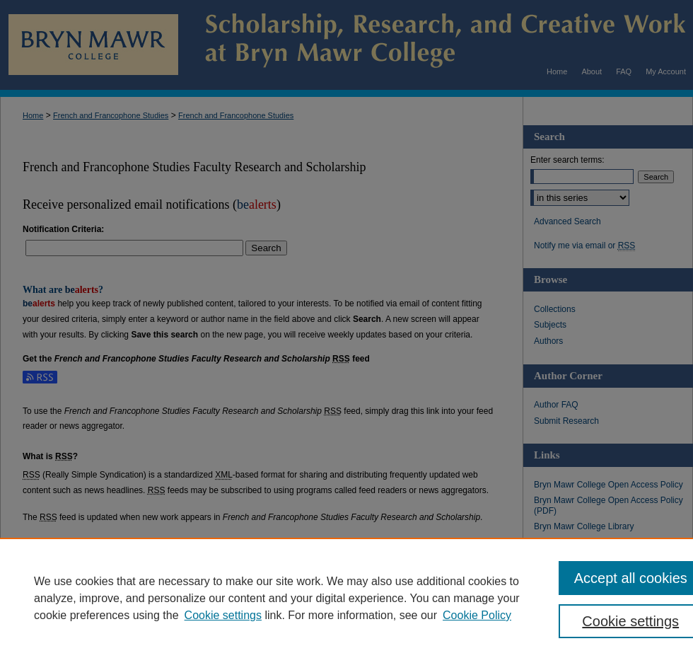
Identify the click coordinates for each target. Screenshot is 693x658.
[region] (346, 598)
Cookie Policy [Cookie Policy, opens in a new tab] (477, 615)
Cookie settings (223, 615)
